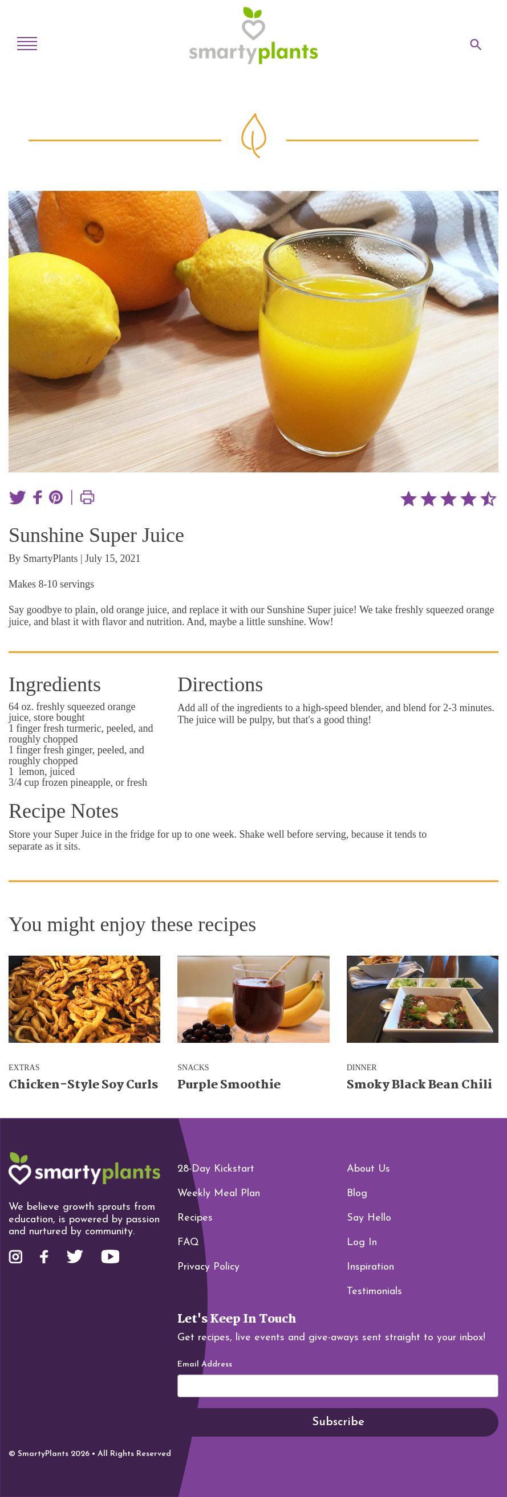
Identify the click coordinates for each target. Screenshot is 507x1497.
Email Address (204, 1365)
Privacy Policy (208, 1267)
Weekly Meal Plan (218, 1193)
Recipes (195, 1218)
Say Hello (369, 1218)
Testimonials (374, 1291)
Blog (357, 1193)
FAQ (188, 1242)
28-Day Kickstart (215, 1169)
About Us (368, 1169)
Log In (362, 1242)
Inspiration (370, 1267)
